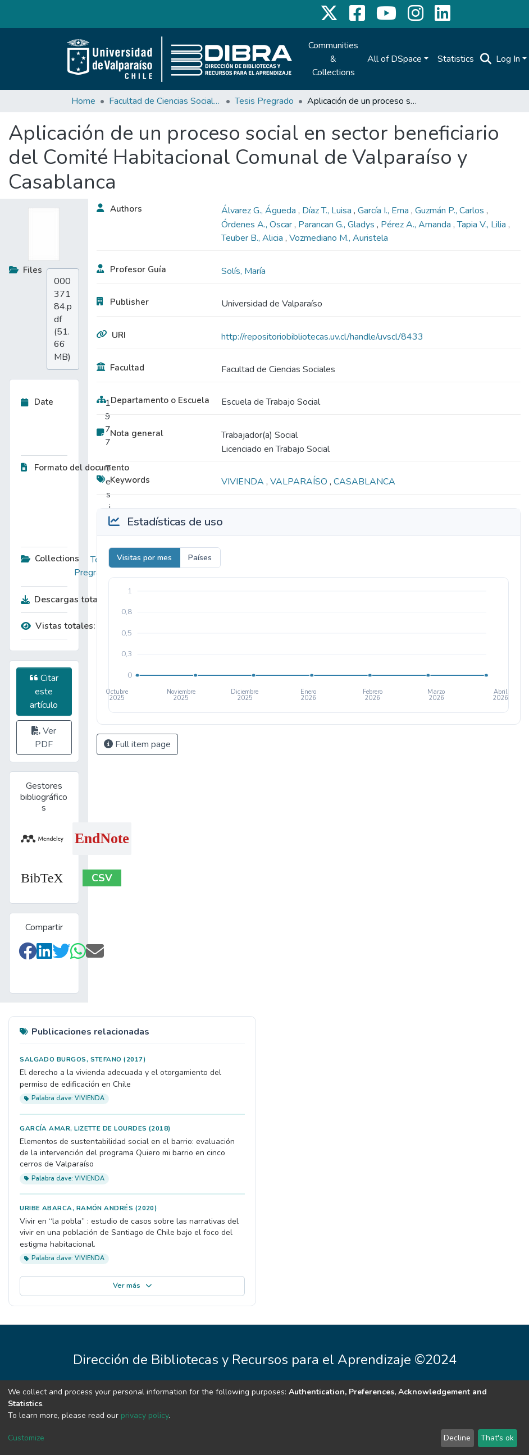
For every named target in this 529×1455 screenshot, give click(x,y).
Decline (457, 1438)
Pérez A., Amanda (417, 224)
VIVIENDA (243, 481)
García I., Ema (384, 210)
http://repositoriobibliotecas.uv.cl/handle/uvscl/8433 (322, 337)
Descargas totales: (63, 599)
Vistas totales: (58, 626)
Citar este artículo (44, 691)
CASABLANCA (364, 481)
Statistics (455, 59)
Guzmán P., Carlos (450, 210)
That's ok (497, 1438)
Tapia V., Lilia (482, 224)
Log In (508, 59)
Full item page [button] (137, 744)
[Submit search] (485, 59)
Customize (26, 1438)
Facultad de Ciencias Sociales (165, 101)
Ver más (132, 1285)
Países (200, 557)
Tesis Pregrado (264, 101)
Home (83, 101)
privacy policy (144, 1415)
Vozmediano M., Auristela (338, 238)
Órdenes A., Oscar (257, 224)
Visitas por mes (144, 557)
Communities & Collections (333, 59)
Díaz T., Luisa (328, 210)
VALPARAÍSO (300, 481)
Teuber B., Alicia (253, 238)
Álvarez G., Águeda (259, 210)
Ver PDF (43, 738)
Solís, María (243, 271)
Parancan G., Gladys (337, 224)
